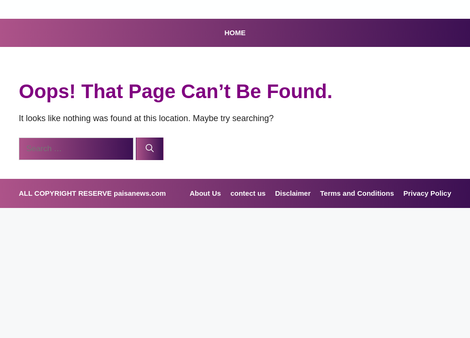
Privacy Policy (427, 193)
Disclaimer (293, 193)
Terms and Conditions (357, 193)
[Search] (150, 149)
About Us (205, 193)
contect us (248, 193)
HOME (235, 33)
